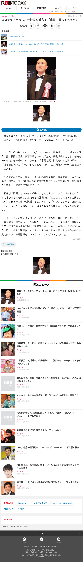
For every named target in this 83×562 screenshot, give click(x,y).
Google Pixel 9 (65, 503)
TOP (41, 533)
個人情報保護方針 (53, 546)
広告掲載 (35, 546)
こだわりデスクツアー (39, 503)
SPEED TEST (41, 8)
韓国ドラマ (9, 509)
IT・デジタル (25, 8)
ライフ (74, 8)
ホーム (8, 8)
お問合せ (27, 546)
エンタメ (58, 8)
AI (54, 503)
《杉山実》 (77, 239)
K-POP (21, 509)
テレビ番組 (9, 244)
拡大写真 (43, 130)
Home (24, 542)
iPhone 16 (22, 503)
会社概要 (42, 546)
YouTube (59, 542)
